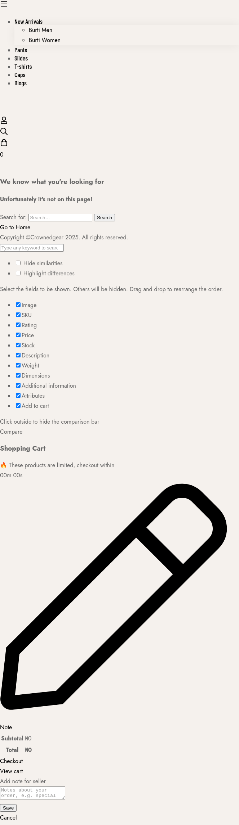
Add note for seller (23, 781)
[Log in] (4, 122)
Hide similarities (39, 263)
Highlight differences (45, 273)
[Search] (119, 133)
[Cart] (119, 149)
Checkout (11, 761)
